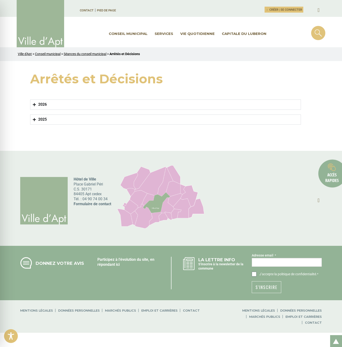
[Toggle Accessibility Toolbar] (11, 336)
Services (164, 33)
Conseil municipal (128, 33)
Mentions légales (36, 310)
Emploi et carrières (159, 310)
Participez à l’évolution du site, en (125, 259)
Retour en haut (334, 336)
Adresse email (264, 255)
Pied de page (106, 10)
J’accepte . (288, 274)
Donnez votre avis (60, 263)
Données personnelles (79, 310)
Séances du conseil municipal (85, 54)
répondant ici (108, 264)
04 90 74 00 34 (95, 199)
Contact (87, 10)
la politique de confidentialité (295, 274)
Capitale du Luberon (244, 33)
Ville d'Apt (25, 54)
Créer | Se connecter (284, 9)
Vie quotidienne (197, 33)
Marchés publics (120, 310)
